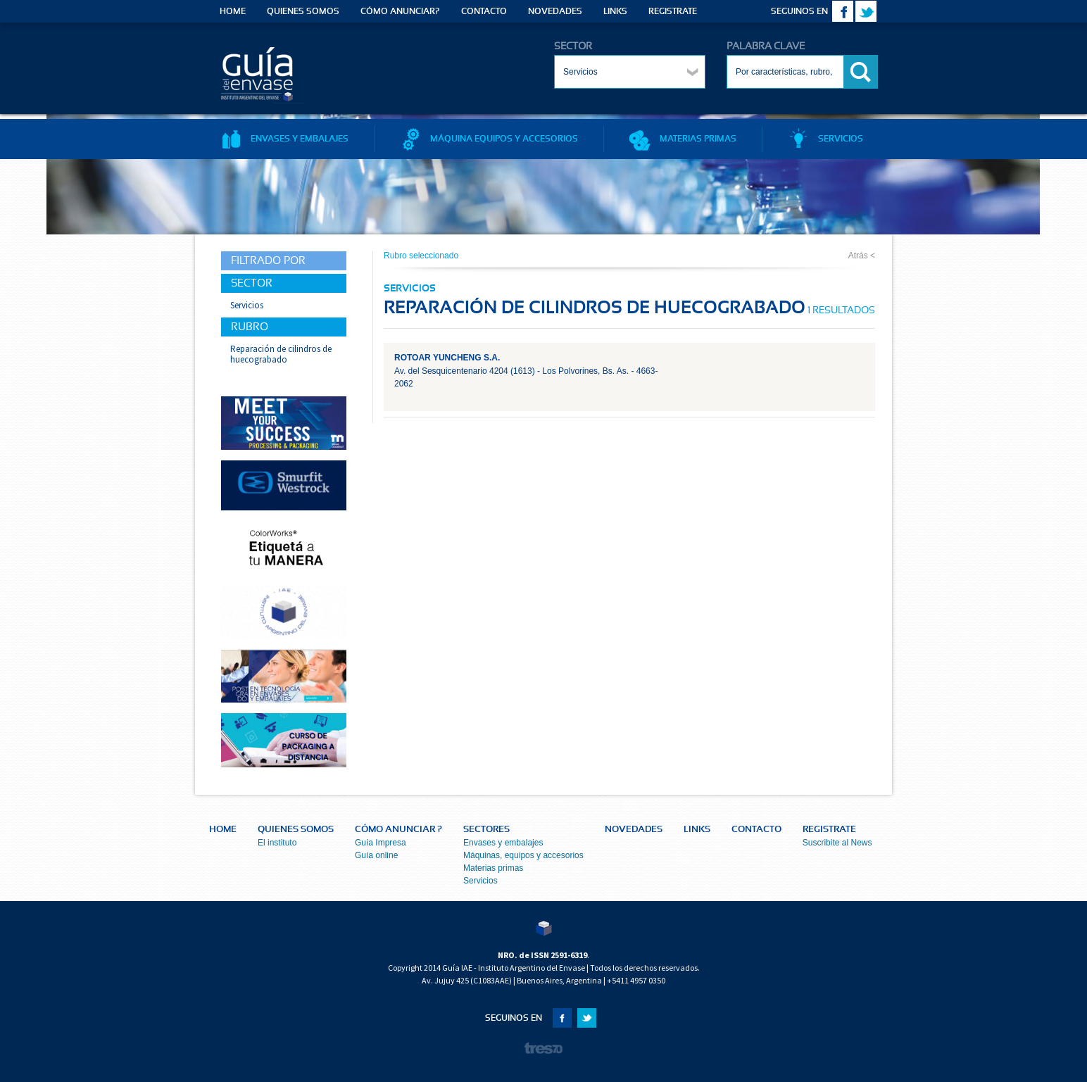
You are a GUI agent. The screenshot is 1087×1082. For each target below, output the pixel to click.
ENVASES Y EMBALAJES (284, 138)
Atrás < (861, 255)
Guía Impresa (380, 843)
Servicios (480, 881)
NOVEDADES (555, 11)
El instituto (277, 843)
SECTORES (486, 829)
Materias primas (493, 868)
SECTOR (573, 46)
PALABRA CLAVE (766, 46)
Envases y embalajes (503, 843)
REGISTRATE (672, 11)
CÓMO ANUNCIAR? (400, 11)
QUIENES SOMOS (303, 11)
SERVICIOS (825, 138)
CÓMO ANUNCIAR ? (398, 829)
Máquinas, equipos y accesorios (523, 855)
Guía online (376, 855)
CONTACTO (484, 11)
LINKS (615, 11)
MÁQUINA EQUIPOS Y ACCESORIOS (489, 138)
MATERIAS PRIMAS (682, 138)
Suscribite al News (837, 843)
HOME (233, 11)
